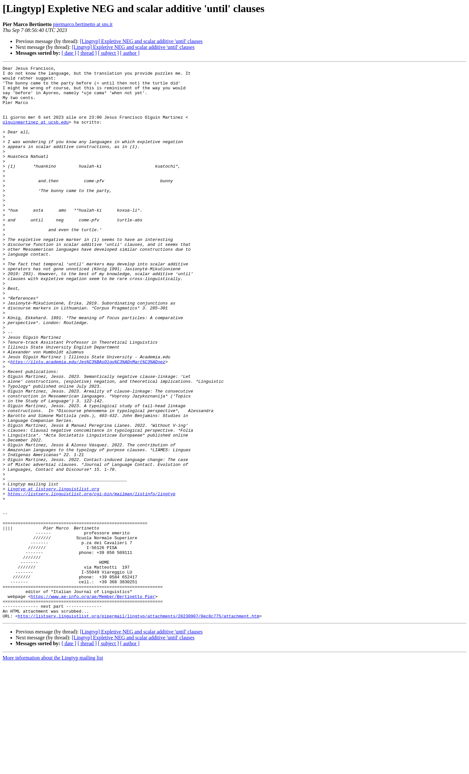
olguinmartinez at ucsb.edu (36, 134)
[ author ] (130, 53)
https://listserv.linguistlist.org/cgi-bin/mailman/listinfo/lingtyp (92, 580)
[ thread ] (87, 53)
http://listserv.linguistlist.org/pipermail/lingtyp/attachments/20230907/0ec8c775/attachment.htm (138, 726)
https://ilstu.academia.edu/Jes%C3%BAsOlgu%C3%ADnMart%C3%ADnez (87, 421)
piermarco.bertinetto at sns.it (82, 24)
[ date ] (69, 53)
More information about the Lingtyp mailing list (53, 768)
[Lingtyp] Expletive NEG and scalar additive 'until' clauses (141, 41)
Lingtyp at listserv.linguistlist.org (53, 574)
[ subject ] (108, 53)
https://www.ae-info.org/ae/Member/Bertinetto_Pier (93, 703)
